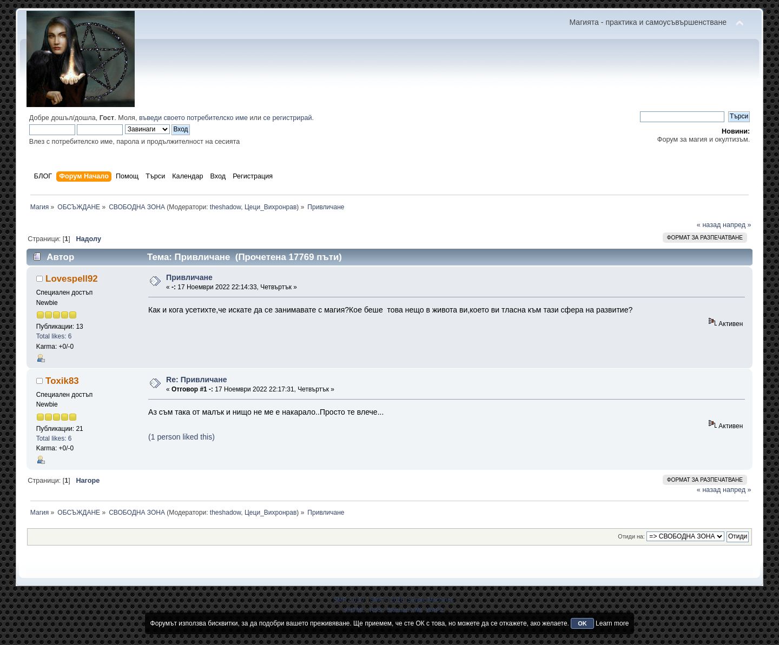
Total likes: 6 (54, 336)
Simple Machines (430, 599)
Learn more (612, 623)
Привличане (189, 277)
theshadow (225, 207)
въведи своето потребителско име (193, 118)
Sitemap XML (405, 610)
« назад (709, 225)
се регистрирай (287, 118)
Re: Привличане (196, 379)
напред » (737, 225)
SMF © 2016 (387, 599)
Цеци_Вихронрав (270, 207)
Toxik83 (62, 381)
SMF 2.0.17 (349, 599)
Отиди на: (631, 536)
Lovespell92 (71, 279)
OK (582, 623)
